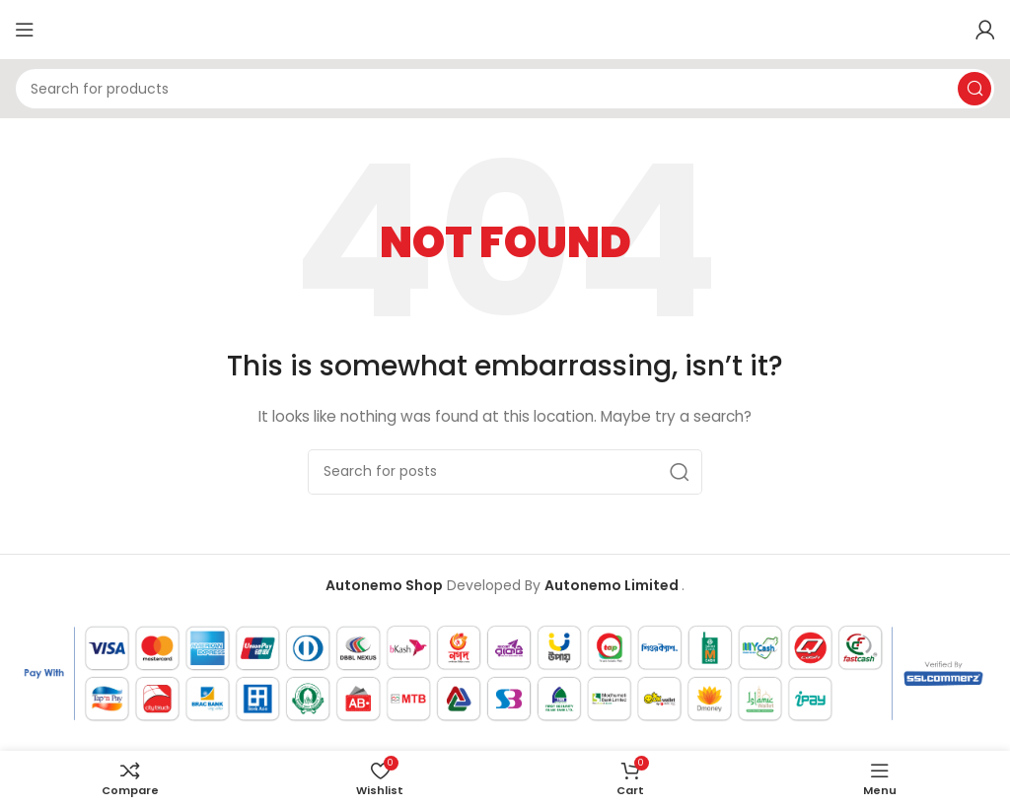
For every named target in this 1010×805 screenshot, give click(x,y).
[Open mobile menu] (24, 29)
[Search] (505, 88)
